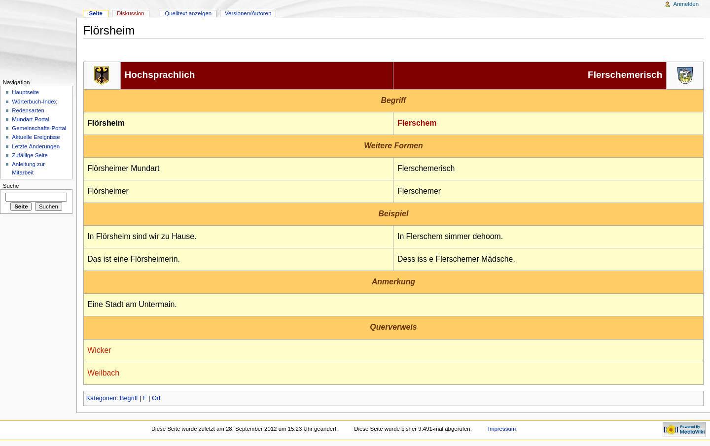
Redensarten (28, 110)
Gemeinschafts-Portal (39, 128)
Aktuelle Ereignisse (36, 137)
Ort (156, 398)
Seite (95, 13)
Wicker (99, 350)
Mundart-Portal (30, 119)
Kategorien (101, 398)
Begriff (129, 398)
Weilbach (103, 373)
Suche (11, 186)
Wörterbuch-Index (34, 101)
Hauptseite (25, 92)
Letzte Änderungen (36, 146)
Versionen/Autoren (248, 13)
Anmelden (686, 4)
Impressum (502, 429)
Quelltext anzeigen (188, 13)
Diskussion (130, 13)
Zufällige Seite (30, 155)
